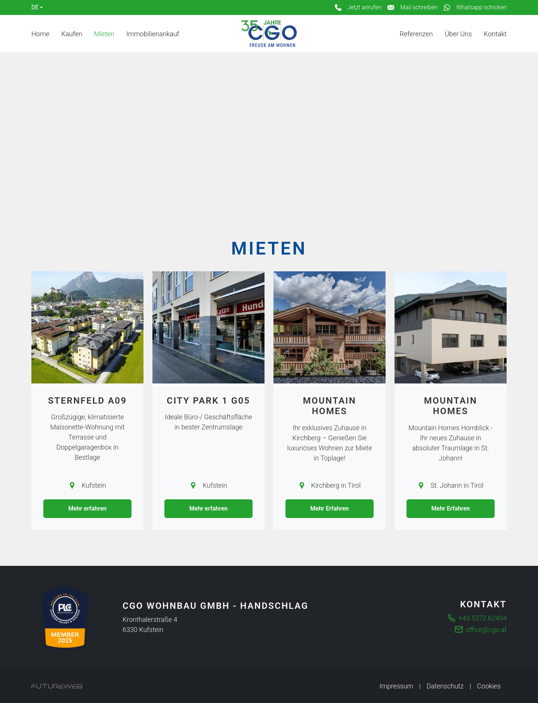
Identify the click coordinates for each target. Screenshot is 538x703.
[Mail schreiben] (412, 7)
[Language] (37, 7)
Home (40, 34)
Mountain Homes (329, 406)
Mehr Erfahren (329, 508)
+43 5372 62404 (482, 618)
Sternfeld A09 (87, 400)
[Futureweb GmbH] (57, 686)
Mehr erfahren (87, 508)
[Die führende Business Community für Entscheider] (65, 617)
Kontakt (495, 34)
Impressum (396, 686)
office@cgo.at (486, 629)
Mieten (104, 34)
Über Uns (458, 34)
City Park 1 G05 (208, 400)
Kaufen (71, 34)
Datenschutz (445, 686)
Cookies (489, 686)
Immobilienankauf (152, 34)
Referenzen (416, 34)
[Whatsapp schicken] (475, 7)
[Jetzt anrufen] (358, 7)
